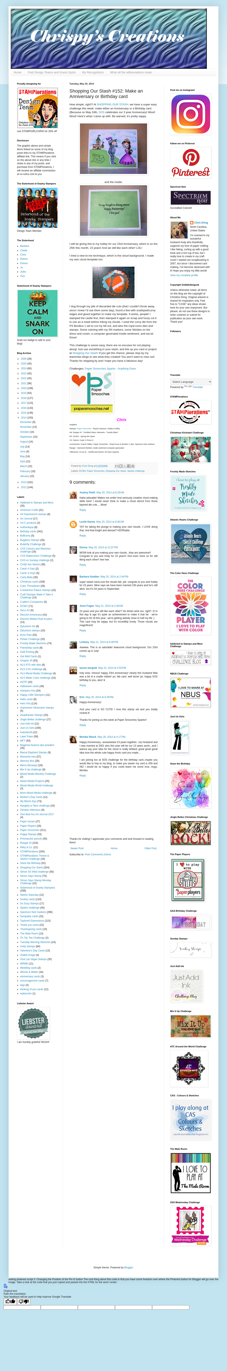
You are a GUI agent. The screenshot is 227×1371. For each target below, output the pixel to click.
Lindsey (84, 642)
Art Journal (26, 518)
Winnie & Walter (29, 972)
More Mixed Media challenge (36, 792)
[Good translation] (10, 1301)
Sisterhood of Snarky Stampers (37, 887)
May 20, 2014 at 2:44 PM (114, 576)
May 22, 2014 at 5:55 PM (112, 667)
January (25, 476)
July (22, 446)
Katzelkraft (26, 732)
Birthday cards (28, 531)
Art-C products (28, 522)
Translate (193, 387)
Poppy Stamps (28, 834)
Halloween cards (29, 686)
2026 (24, 358)
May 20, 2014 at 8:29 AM (110, 492)
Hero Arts (25, 703)
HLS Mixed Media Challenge (36, 673)
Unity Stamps (27, 946)
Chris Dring (201, 222)
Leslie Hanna (87, 521)
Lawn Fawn (26, 736)
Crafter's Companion (31, 601)
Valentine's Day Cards (32, 950)
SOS (101, 112)
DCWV (82, 471)
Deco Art (25, 610)
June (23, 451)
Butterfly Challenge (30, 544)
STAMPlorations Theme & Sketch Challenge (34, 857)
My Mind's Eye (28, 801)
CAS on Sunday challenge (35, 560)
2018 (24, 398)
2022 (24, 378)
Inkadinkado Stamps (31, 715)
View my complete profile (184, 275)
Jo (21, 267)
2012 (24, 487)
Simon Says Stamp (31, 875)
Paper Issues (27, 821)
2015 (24, 412)
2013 (24, 482)
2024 (24, 368)
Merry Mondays (29, 765)
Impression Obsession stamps (37, 707)
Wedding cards (28, 967)
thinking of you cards (31, 989)
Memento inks (28, 756)
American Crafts (29, 510)
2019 (24, 393)
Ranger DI (26, 842)
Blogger (128, 1267)
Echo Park (26, 634)
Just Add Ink (27, 723)
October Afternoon (30, 809)
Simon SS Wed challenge (34, 871)
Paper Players (28, 825)
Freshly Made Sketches (33, 643)
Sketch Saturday (29, 894)
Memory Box (27, 760)
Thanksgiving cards (31, 929)
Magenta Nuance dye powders (37, 745)
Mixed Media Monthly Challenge (38, 773)
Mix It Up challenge (31, 769)
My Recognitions (93, 72)
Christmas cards (29, 581)
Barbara (24, 246)
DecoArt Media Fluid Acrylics (36, 618)
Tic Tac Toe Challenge (32, 937)
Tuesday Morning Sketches (35, 942)
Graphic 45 (26, 660)
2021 (24, 383)
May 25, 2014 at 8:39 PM (99, 697)
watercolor (26, 993)
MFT (22, 740)
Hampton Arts (27, 690)
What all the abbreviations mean (131, 72)
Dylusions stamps (30, 630)
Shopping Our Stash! (85, 353)
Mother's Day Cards (31, 797)
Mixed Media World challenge (36, 785)
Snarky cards (27, 899)
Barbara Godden (89, 576)
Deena (23, 258)
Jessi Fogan (87, 605)
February (25, 471)
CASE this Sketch (30, 564)
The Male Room (29, 933)
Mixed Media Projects (32, 781)
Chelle (23, 250)
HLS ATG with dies (30, 664)
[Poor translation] (23, 1301)
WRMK (24, 963)
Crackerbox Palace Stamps (35, 590)
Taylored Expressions (32, 920)
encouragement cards (32, 980)
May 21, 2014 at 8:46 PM (104, 642)
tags (22, 985)
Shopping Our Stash (116, 471)
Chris (23, 254)
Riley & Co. (26, 847)
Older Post (151, 848)
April (23, 461)
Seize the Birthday (30, 863)
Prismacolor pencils (31, 838)
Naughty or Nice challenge (35, 805)
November (26, 426)
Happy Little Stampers (32, 694)
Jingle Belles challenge (33, 719)
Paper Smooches (84, 429)
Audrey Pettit (87, 492)
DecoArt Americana (31, 614)
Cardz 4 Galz (27, 568)
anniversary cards (30, 976)
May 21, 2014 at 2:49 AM (109, 605)
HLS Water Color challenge (35, 677)
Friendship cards (29, 647)
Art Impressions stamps (33, 514)
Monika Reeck (88, 736)
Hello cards (26, 699)
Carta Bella (26, 577)
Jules (23, 271)
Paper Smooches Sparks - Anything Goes (110, 368)
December (26, 422)
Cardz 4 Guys (27, 573)
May (22, 456)
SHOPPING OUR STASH (112, 104)
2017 (24, 402)
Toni (22, 276)
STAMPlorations (29, 851)
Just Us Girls (27, 727)
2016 (24, 408)
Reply (83, 510)
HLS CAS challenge (31, 669)
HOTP (23, 682)
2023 (24, 373)
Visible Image (27, 955)
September (26, 436)
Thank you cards (29, 924)
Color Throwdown (30, 585)
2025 (24, 363)
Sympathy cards (29, 916)
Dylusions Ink (27, 626)
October (25, 432)
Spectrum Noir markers (33, 912)
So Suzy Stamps (29, 903)
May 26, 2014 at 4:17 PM (111, 736)
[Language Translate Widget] (191, 382)
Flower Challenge (30, 639)
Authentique (27, 527)
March (24, 466)
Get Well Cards (28, 656)
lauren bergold (88, 667)
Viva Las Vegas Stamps (33, 959)
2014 (24, 417)
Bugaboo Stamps (29, 540)
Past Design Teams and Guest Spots (52, 72)
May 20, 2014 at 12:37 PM (103, 547)
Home (17, 72)
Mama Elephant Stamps (33, 752)
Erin (82, 697)
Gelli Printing (27, 651)
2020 (24, 388)
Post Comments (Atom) (98, 854)
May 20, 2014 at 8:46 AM (110, 521)
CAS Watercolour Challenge (36, 555)
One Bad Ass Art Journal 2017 (37, 814)
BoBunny (25, 535)
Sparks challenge (136, 471)
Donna (83, 547)
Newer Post (76, 848)
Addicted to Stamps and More (36, 502)
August (24, 441)
